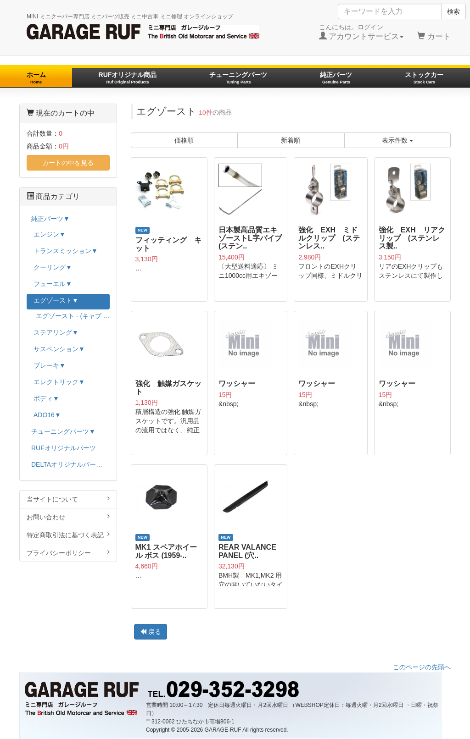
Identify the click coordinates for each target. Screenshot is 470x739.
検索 (453, 11)
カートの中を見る (68, 162)
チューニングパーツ (238, 77)
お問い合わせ (68, 517)
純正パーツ (336, 77)
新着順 (290, 140)
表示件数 (397, 140)
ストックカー (424, 77)
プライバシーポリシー (68, 553)
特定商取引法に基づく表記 (68, 535)
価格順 (184, 140)
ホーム (36, 77)
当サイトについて (68, 499)
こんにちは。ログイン (361, 32)
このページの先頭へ (422, 667)
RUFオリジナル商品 (128, 77)
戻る (150, 631)
